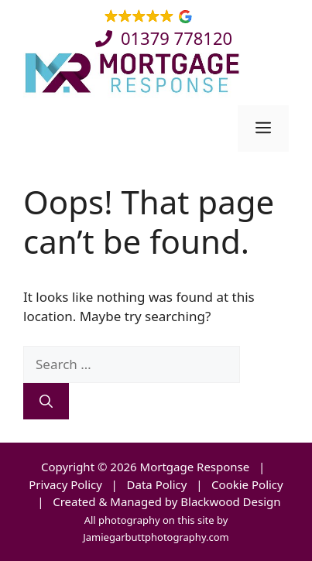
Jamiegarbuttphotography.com (156, 537)
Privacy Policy (65, 484)
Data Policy (157, 484)
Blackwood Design (230, 501)
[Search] (46, 401)
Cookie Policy (247, 484)
